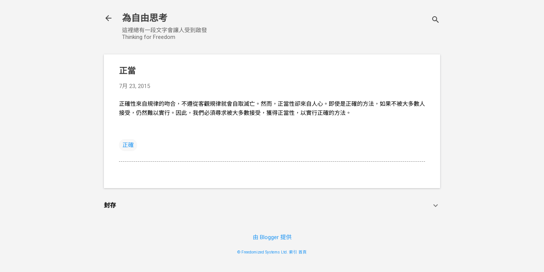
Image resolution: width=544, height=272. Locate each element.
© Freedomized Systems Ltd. (262, 252)
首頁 (302, 252)
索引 (293, 252)
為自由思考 (144, 18)
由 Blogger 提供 (272, 237)
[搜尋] (435, 20)
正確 (128, 145)
